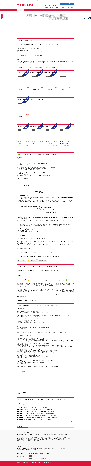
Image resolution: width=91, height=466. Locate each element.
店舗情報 (18, 462)
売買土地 (33, 448)
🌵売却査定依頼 (42, 260)
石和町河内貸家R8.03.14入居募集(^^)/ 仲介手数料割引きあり (52, 439)
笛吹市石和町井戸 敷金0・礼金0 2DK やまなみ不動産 (35, 407)
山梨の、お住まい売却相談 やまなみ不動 (44, 438)
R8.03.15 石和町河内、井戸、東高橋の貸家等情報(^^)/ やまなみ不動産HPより (39, 413)
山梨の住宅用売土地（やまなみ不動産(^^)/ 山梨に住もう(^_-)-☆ (57, 437)
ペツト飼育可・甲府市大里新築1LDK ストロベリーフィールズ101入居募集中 (38, 409)
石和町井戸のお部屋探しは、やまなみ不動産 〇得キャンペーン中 (29, 434)
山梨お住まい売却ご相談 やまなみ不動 (62, 438)
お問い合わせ (40, 462)
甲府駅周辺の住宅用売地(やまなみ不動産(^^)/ (25, 438)
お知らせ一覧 (71, 421)
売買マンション (26, 448)
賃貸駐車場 (28, 449)
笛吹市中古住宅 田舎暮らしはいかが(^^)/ (25, 435)
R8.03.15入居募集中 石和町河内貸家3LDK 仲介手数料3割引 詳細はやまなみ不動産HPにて (41, 417)
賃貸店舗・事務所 (21, 449)
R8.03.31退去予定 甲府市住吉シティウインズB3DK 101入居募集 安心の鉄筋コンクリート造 (41, 411)
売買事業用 (39, 448)
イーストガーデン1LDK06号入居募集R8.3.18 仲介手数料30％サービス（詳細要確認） (40, 415)
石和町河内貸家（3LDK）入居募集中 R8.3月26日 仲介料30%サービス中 (31, 440)
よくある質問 (33, 462)
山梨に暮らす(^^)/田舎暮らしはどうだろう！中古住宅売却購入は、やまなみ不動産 (50, 435)
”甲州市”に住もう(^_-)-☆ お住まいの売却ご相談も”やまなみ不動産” (30, 437)
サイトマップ (48, 462)
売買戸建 (19, 448)
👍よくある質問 (31, 260)
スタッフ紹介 (21, 260)
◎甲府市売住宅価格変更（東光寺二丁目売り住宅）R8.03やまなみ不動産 (37, 419)
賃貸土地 (35, 449)
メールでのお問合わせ (67, 4)
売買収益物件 (47, 448)
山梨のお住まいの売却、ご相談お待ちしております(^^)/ (27, 439)
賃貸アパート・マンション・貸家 (58, 448)
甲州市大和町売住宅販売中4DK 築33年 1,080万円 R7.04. (55, 434)
